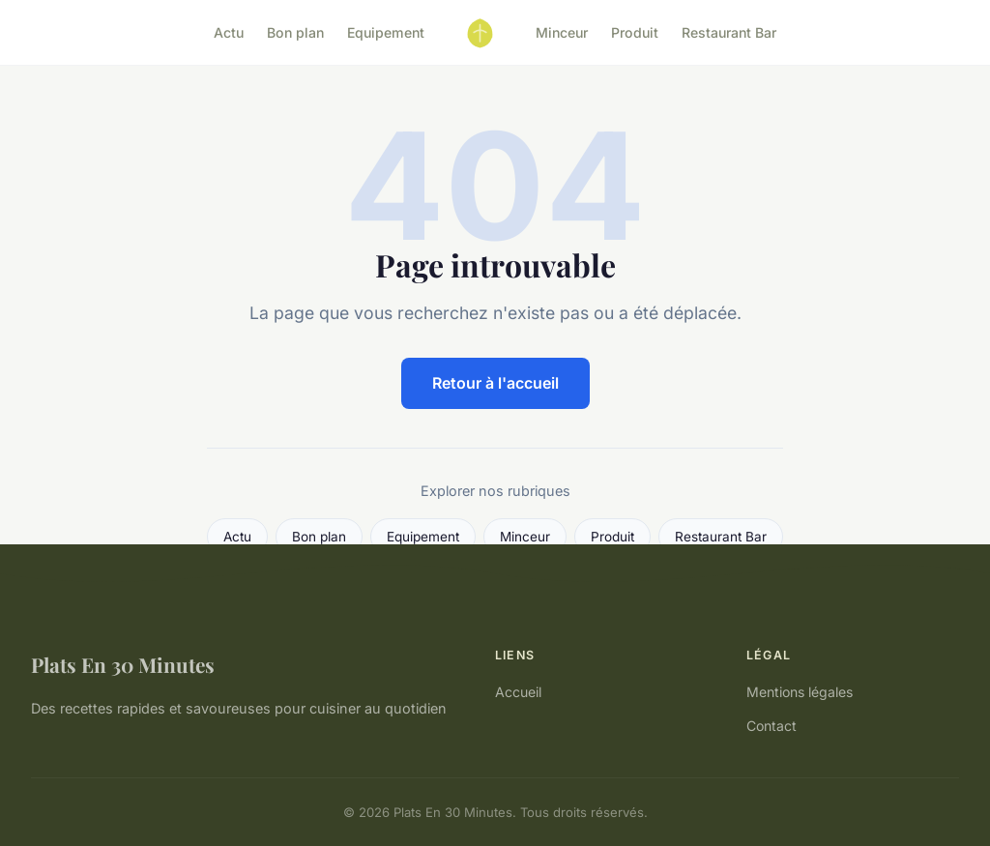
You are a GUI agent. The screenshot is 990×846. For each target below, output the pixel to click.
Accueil (518, 692)
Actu (229, 32)
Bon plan (295, 32)
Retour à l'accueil (495, 383)
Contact (771, 725)
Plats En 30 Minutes (123, 664)
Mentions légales (799, 692)
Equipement (385, 32)
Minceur (562, 32)
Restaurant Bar (729, 32)
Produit (634, 32)
